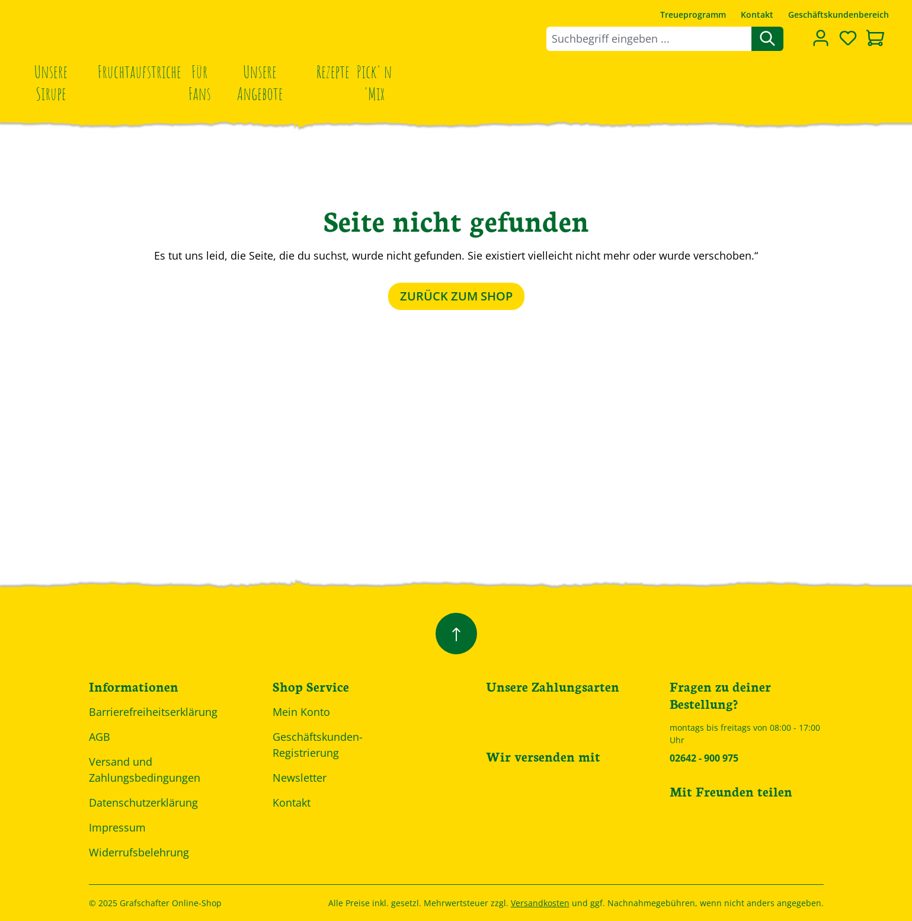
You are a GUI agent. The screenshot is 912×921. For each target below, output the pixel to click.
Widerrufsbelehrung (139, 852)
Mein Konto (301, 712)
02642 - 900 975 (704, 758)
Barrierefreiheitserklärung (153, 712)
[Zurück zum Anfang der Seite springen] (456, 633)
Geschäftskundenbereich (838, 14)
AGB (99, 737)
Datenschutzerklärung (143, 802)
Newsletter (300, 777)
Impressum (117, 827)
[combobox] (649, 39)
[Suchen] (767, 39)
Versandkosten (540, 903)
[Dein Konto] (820, 38)
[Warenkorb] (875, 39)
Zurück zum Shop (456, 296)
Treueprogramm (693, 14)
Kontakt (757, 14)
